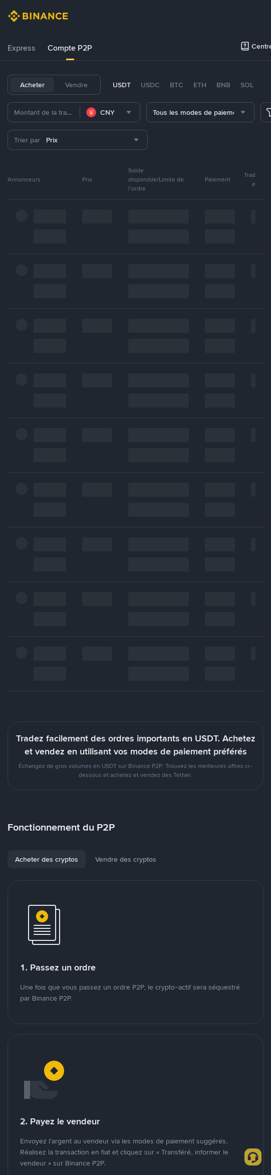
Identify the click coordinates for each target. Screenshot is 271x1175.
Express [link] (22, 48)
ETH (199, 84)
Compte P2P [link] (70, 48)
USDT (122, 84)
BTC (176, 84)
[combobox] (110, 112)
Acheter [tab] (32, 84)
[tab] (22, 48)
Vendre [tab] (76, 84)
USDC (150, 84)
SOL (246, 84)
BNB (223, 84)
